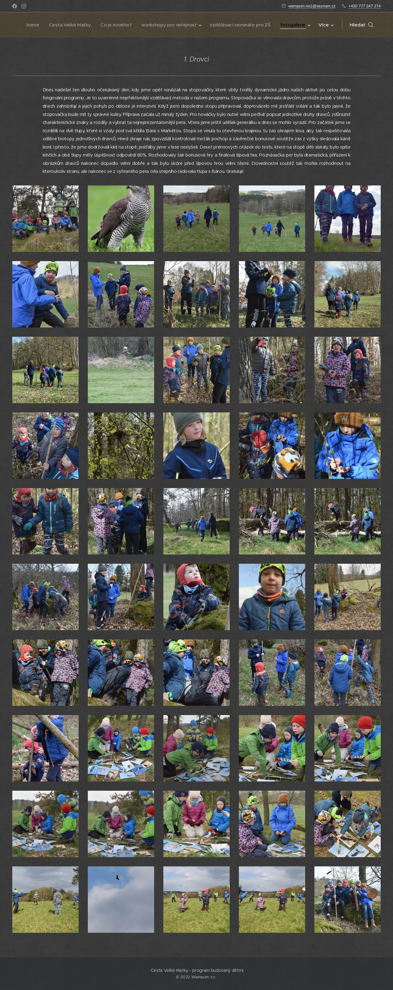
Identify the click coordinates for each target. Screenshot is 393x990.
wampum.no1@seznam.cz (311, 6)
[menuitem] (65, 25)
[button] (361, 25)
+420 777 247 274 (364, 6)
